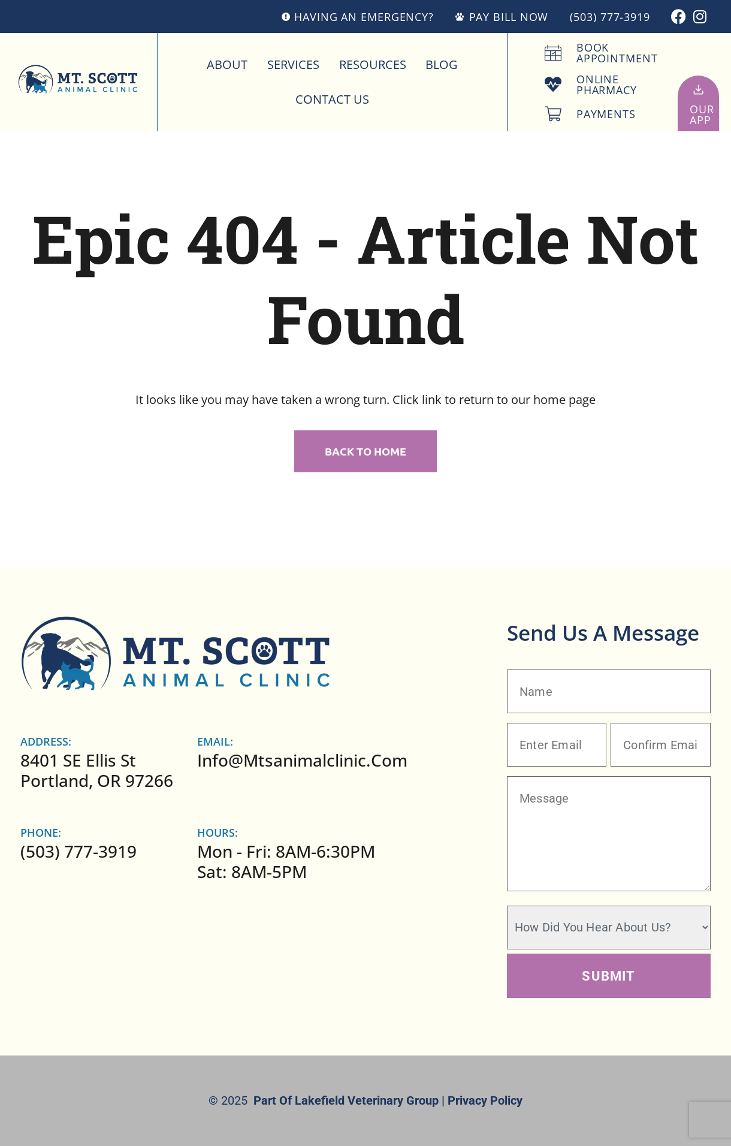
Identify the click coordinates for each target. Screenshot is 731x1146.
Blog (441, 64)
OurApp (702, 114)
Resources (372, 64)
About (227, 64)
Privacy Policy (485, 1100)
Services (293, 64)
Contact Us (332, 99)
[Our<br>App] (698, 89)
